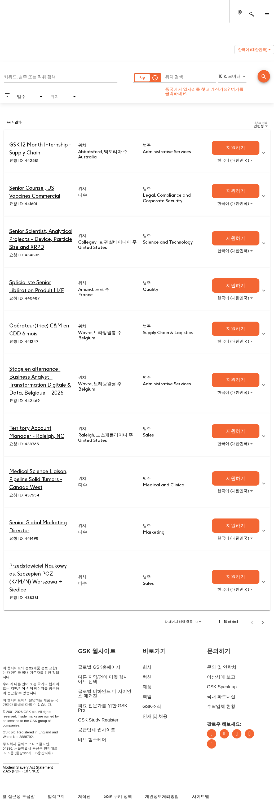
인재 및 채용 (155, 716)
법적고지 (56, 796)
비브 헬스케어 (92, 739)
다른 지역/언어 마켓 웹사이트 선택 (103, 679)
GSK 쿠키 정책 (118, 796)
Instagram (236, 733)
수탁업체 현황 (221, 706)
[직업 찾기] (264, 77)
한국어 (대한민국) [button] (254, 49)
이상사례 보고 (221, 677)
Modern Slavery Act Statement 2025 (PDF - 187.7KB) (28, 769)
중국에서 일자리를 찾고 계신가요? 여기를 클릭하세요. (204, 91)
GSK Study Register (98, 720)
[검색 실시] (264, 76)
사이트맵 (200, 796)
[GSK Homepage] (18, 15)
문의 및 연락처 (221, 667)
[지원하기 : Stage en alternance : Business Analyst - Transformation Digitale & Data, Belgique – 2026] (235, 380)
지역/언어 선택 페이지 (28, 688)
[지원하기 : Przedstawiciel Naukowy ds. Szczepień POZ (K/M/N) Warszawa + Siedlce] (235, 577)
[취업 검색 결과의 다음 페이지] (262, 621)
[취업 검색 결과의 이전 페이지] (252, 621)
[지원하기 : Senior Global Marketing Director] (235, 525)
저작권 (84, 796)
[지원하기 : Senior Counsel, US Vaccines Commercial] (235, 191)
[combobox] (60, 76)
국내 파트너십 (221, 696)
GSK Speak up (222, 686)
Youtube (211, 744)
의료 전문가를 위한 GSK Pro (102, 708)
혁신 (147, 677)
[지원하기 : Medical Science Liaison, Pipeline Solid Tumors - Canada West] (235, 478)
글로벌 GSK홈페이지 (99, 667)
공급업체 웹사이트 (96, 729)
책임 (147, 696)
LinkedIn (211, 733)
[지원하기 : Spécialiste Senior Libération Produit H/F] (235, 285)
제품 (147, 686)
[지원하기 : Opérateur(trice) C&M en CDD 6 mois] (235, 329)
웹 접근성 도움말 (19, 796)
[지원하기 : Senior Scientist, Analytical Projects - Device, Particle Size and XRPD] (235, 238)
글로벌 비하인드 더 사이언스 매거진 (104, 693)
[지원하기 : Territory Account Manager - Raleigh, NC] (235, 431)
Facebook (249, 733)
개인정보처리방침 (162, 796)
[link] (137, 151)
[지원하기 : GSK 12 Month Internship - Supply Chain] (235, 148)
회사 (147, 667)
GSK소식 (152, 706)
